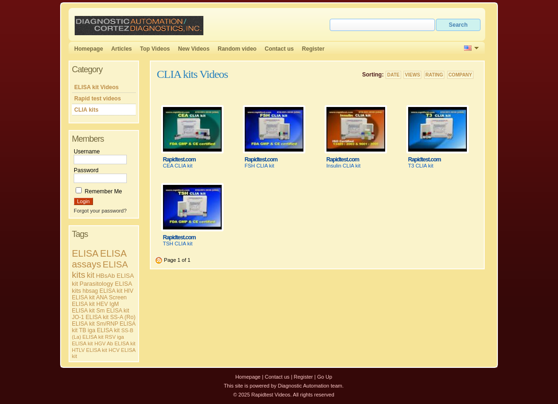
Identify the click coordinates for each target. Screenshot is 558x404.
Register (313, 49)
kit (90, 275)
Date (393, 74)
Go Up (324, 377)
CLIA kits (86, 110)
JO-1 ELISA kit (90, 317)
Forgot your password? (100, 210)
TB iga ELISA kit (99, 330)
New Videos (193, 49)
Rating (434, 74)
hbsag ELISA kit (103, 291)
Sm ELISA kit (112, 310)
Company (460, 74)
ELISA (85, 253)
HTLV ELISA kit (89, 350)
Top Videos (155, 49)
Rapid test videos (97, 98)
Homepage (88, 49)
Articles (121, 49)
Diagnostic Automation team (310, 386)
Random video (236, 49)
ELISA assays (99, 258)
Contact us (279, 49)
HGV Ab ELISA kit (114, 343)
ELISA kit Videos (96, 87)
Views (412, 74)
